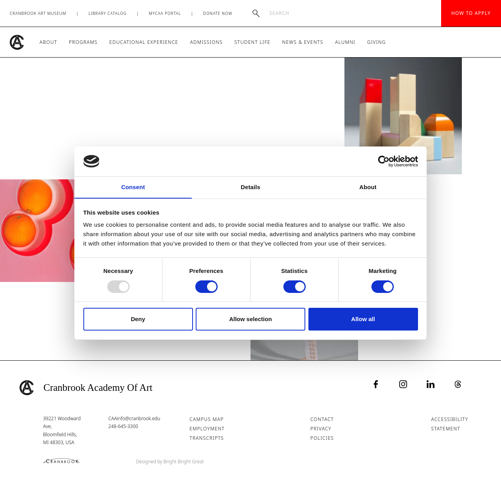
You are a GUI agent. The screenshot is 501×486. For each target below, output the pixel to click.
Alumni (345, 42)
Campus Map (207, 419)
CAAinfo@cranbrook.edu (134, 418)
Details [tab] (250, 187)
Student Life (252, 42)
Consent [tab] (133, 187)
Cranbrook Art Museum (38, 13)
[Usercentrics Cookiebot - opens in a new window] (384, 161)
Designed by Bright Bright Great (170, 461)
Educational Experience (143, 42)
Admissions (206, 42)
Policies (322, 438)
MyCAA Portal (165, 13)
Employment (207, 428)
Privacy (321, 428)
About (48, 42)
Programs (83, 42)
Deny (138, 319)
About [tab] (368, 187)
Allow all (363, 319)
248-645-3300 (123, 426)
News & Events (302, 42)
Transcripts (207, 438)
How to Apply (471, 13)
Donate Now (217, 13)
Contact (322, 419)
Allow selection (250, 319)
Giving (376, 42)
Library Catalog (107, 13)
